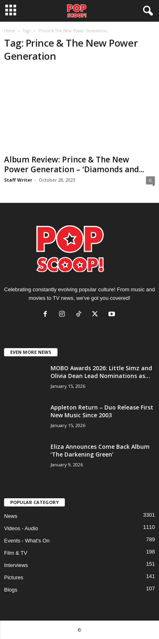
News (11, 516)
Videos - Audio (21, 528)
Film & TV (15, 553)
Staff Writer (18, 180)
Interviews (16, 565)
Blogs (11, 590)
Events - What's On (27, 541)
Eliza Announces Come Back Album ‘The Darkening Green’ (100, 450)
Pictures (13, 577)
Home (9, 31)
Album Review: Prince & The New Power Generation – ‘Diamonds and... (74, 164)
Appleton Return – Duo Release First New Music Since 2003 (102, 411)
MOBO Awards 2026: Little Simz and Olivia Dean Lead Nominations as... (101, 372)
